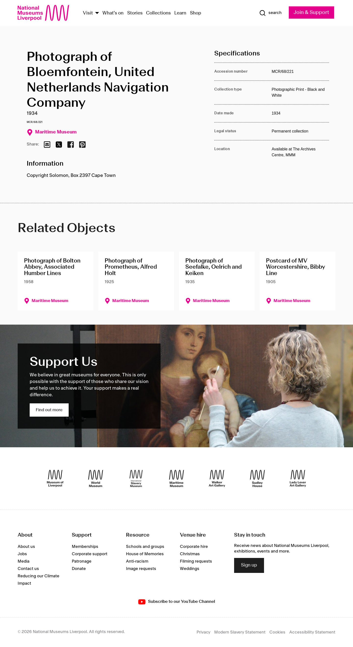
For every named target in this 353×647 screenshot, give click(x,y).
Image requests (141, 569)
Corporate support (89, 554)
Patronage (81, 561)
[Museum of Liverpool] (55, 478)
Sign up (249, 565)
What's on (113, 13)
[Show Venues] (97, 13)
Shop (195, 13)
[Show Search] (270, 13)
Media (23, 561)
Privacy (203, 632)
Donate (79, 569)
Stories (135, 13)
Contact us (28, 569)
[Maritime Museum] (176, 478)
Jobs (22, 554)
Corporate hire (194, 546)
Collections (158, 13)
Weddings (189, 569)
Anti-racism (137, 561)
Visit (88, 13)
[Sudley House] (257, 478)
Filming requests (196, 561)
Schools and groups (145, 546)
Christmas (190, 554)
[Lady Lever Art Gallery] (297, 478)
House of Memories (145, 554)
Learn (180, 13)
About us (26, 546)
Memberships (85, 546)
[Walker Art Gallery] (216, 478)
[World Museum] (95, 478)
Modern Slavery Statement (239, 632)
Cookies (277, 632)
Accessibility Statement (312, 632)
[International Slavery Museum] (136, 478)
